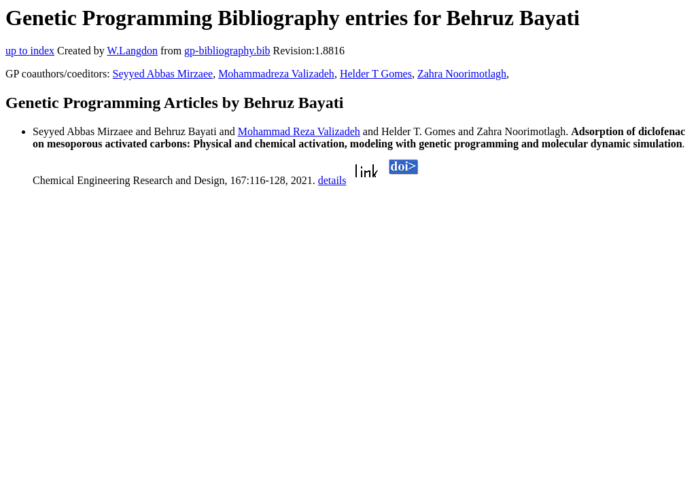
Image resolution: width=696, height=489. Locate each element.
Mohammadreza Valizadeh (276, 73)
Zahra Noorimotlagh (461, 73)
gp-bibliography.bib (227, 50)
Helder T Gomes (376, 73)
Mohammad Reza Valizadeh (299, 131)
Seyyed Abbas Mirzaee (163, 73)
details (332, 180)
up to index (29, 50)
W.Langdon (132, 50)
